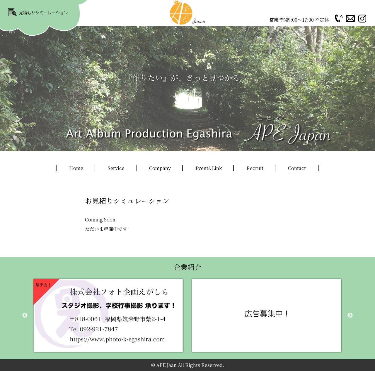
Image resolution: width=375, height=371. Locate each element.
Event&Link (208, 168)
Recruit (254, 168)
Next (350, 315)
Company (160, 168)
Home (76, 168)
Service (116, 168)
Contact (297, 168)
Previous (25, 315)
